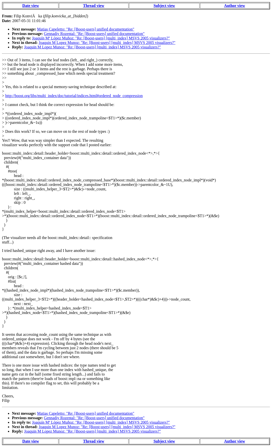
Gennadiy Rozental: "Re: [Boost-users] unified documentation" (94, 34)
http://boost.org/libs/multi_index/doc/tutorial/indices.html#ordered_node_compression (74, 96)
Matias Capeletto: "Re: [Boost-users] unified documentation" (85, 29)
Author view (234, 5)
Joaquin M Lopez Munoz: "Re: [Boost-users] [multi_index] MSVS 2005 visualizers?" (107, 42)
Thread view (93, 5)
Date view (30, 5)
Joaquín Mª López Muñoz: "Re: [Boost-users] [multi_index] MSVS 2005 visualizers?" (101, 38)
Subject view (164, 5)
